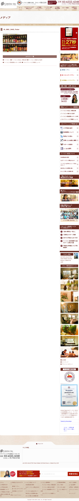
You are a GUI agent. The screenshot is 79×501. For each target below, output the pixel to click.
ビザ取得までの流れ (5, 491)
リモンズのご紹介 (61, 487)
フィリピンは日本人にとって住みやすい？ (68, 164)
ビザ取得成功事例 (61, 482)
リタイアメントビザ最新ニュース (31, 62)
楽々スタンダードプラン (18, 488)
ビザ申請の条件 (4, 487)
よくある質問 (72, 484)
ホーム (2, 482)
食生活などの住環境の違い (67, 168)
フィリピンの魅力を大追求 (35, 60)
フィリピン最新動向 (45, 482)
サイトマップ (64, 362)
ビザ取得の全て (4, 484)
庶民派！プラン (15, 486)
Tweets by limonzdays (66, 421)
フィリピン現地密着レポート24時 (12, 62)
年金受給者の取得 (65, 157)
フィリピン (7, 60)
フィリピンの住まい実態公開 (19, 60)
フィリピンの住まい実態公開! (68, 110)
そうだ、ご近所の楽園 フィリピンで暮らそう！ (69, 429)
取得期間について (4, 489)
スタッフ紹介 (60, 484)
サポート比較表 (72, 482)
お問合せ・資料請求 (73, 487)
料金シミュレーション (16, 495)
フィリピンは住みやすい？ (32, 491)
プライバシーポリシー (67, 364)
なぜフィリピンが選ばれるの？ (68, 160)
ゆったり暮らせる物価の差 (67, 171)
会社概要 (63, 360)
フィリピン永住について (30, 482)
